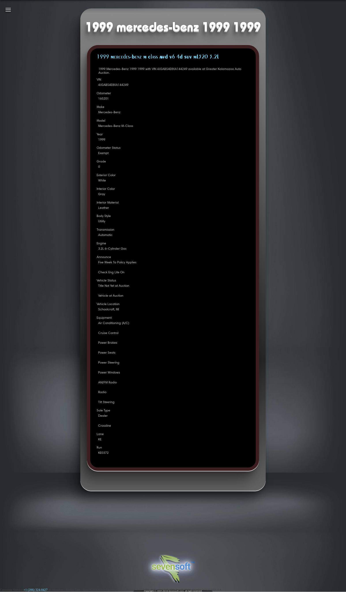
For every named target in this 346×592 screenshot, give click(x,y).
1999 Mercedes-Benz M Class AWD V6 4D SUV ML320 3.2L (158, 57)
